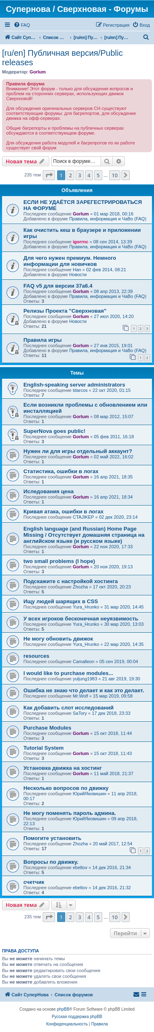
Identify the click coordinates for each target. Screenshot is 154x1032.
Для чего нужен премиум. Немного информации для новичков (69, 261)
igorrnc (80, 241)
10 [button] (115, 175)
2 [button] (70, 175)
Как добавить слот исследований (68, 708)
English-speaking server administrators (74, 385)
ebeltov (80, 867)
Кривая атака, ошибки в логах (63, 511)
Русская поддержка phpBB (77, 1016)
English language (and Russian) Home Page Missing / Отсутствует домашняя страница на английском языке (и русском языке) (84, 535)
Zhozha (80, 586)
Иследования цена (48, 491)
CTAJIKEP (83, 517)
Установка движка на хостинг (62, 768)
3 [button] (79, 175)
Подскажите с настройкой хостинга (70, 581)
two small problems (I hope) (59, 561)
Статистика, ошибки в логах (61, 471)
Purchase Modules (47, 728)
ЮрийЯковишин (89, 793)
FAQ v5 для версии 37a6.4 (57, 286)
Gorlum (38, 71)
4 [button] (88, 175)
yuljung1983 (85, 678)
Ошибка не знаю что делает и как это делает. (83, 690)
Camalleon (83, 661)
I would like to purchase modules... (68, 673)
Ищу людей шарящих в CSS (60, 601)
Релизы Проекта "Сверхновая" (64, 311)
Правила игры (42, 340)
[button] (49, 175)
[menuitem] (22, 25)
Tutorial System (43, 748)
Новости (78, 274)
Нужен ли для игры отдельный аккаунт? (77, 451)
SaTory (80, 713)
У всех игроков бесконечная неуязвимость (80, 619)
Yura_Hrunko (86, 606)
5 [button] (98, 175)
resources (36, 656)
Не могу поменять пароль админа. (69, 813)
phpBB (63, 1009)
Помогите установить (52, 838)
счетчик (33, 882)
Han (77, 269)
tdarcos (80, 390)
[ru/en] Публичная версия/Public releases (62, 57)
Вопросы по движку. (50, 862)
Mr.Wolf (80, 695)
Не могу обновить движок (58, 639)
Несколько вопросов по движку (65, 788)
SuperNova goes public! (54, 431)
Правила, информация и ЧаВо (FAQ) (107, 218)
